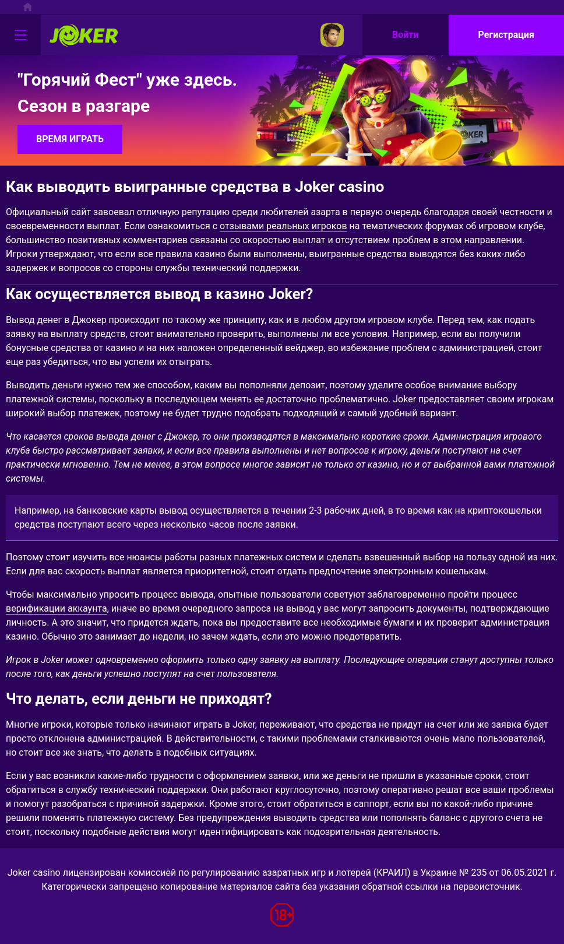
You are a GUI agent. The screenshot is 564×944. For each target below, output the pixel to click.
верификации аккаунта (56, 608)
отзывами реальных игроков (283, 225)
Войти (405, 34)
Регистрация (506, 34)
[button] (290, 154)
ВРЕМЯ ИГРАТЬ (70, 139)
